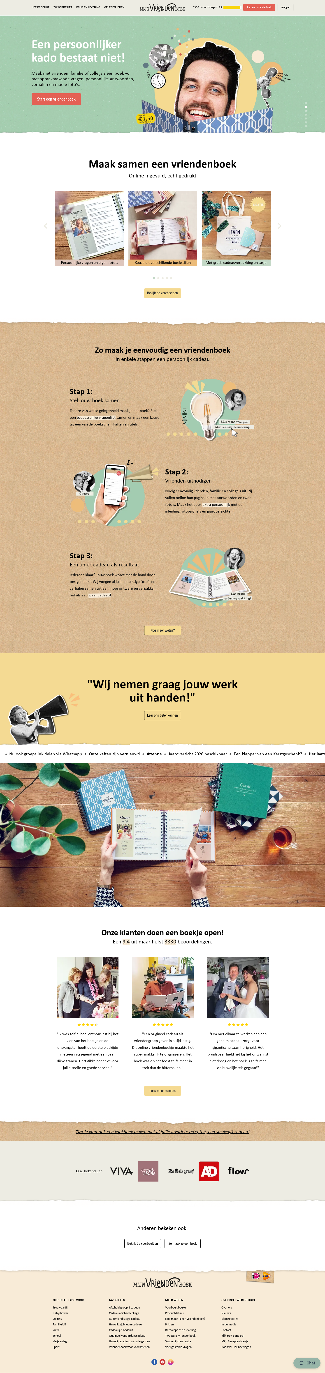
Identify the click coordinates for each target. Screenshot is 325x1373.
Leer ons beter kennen (162, 715)
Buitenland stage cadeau (124, 1319)
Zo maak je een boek (183, 1243)
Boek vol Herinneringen (236, 1347)
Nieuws (226, 1313)
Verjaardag (60, 1341)
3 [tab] (306, 111)
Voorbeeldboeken (176, 1307)
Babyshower (60, 1313)
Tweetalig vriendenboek (180, 1336)
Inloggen (285, 7)
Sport (56, 1347)
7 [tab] (306, 126)
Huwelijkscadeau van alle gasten (129, 1341)
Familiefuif (59, 1324)
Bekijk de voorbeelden (162, 293)
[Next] (279, 226)
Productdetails (174, 1313)
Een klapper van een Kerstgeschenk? (272, 754)
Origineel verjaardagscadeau (127, 1336)
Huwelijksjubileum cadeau (125, 1324)
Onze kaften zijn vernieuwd (118, 754)
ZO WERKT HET (62, 7)
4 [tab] (306, 115)
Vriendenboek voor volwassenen (129, 1347)
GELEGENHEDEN (114, 7)
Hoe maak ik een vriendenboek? (185, 1319)
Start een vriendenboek (259, 7)
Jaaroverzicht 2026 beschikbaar (202, 754)
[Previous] (46, 226)
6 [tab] (306, 122)
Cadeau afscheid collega (124, 1313)
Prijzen (169, 1324)
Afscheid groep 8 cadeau (124, 1307)
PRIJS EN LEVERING (88, 7)
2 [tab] (306, 107)
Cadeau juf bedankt (121, 1330)
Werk (56, 1330)
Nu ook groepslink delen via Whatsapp (50, 754)
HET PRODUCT (40, 7)
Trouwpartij (60, 1307)
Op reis (57, 1319)
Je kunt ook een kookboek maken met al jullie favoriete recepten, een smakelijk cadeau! (162, 1132)
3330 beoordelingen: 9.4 (207, 7)
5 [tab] (306, 118)
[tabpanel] (214, 80)
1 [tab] (306, 103)
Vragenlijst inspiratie (178, 1341)
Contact (226, 1330)
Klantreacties (229, 1319)
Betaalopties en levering (180, 1330)
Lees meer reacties (163, 1091)
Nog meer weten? (163, 630)
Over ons (226, 1307)
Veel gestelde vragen (178, 1347)
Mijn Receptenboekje (234, 1341)
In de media (228, 1324)
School (57, 1336)
